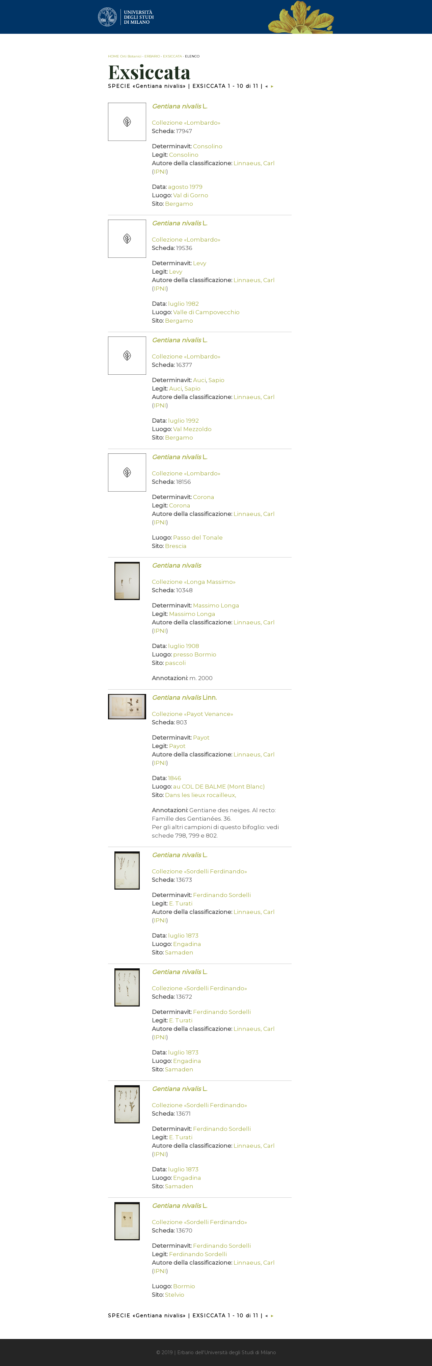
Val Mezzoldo (192, 429)
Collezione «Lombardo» (186, 122)
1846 (174, 778)
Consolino (207, 146)
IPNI (160, 171)
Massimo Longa (216, 605)
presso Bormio (194, 654)
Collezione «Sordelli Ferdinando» (199, 871)
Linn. (184, 697)
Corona (203, 497)
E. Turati (180, 903)
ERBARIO (152, 56)
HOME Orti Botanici (124, 56)
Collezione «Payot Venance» (192, 714)
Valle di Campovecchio (206, 312)
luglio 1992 (183, 420)
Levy (199, 263)
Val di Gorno (190, 195)
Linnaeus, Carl (254, 163)
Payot (201, 737)
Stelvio (174, 1294)
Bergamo (179, 203)
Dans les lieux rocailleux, (200, 795)
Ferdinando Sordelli (222, 895)
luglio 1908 (183, 646)
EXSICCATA (172, 56)
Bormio (184, 1286)
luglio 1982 (183, 303)
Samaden (179, 952)
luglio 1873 (183, 935)
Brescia (176, 546)
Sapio (216, 380)
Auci (199, 380)
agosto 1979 (185, 186)
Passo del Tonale (198, 537)
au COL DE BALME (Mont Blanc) (219, 786)
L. (179, 106)
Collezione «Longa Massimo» (194, 581)
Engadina (187, 944)
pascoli (175, 663)
